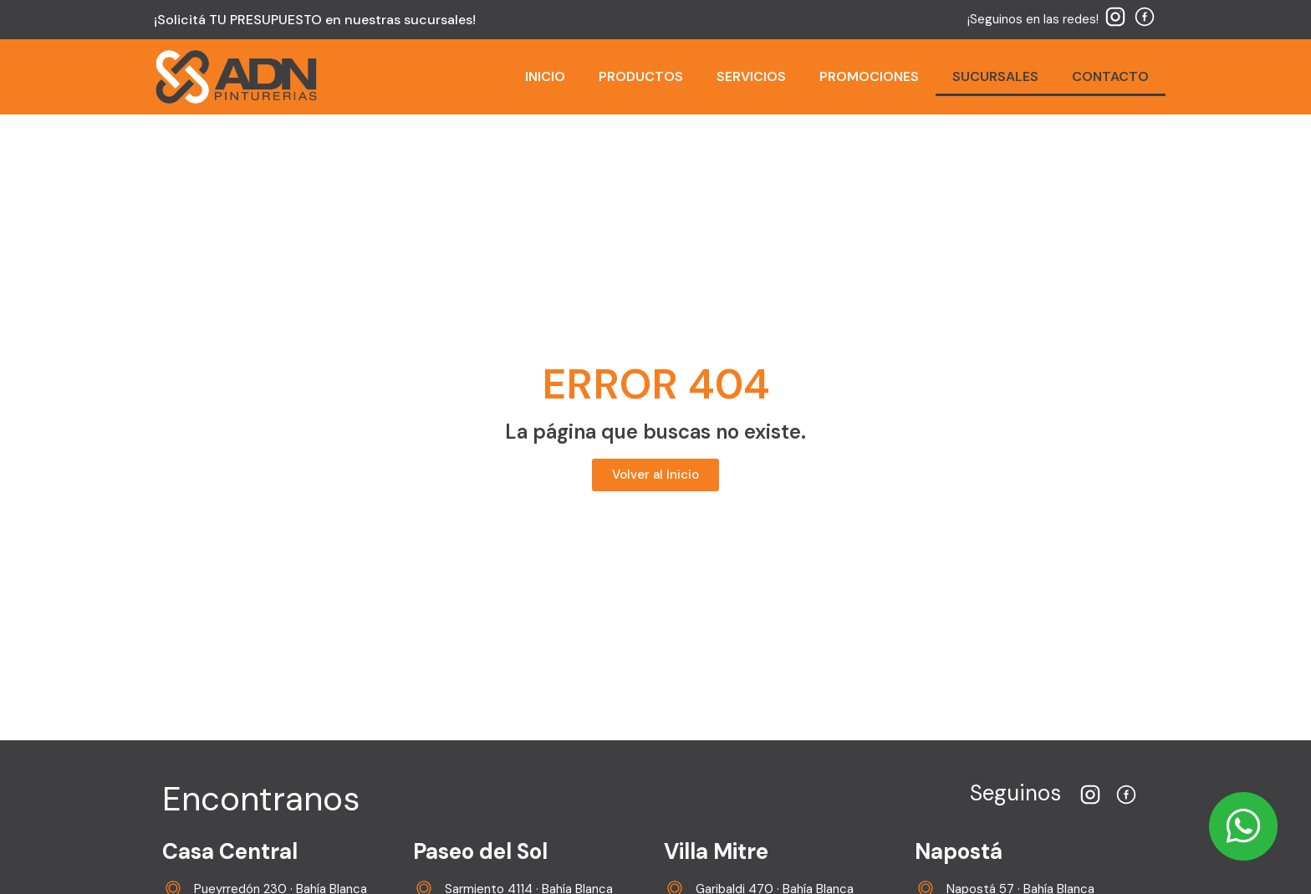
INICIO (545, 76)
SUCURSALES (995, 76)
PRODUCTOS (641, 76)
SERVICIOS (751, 76)
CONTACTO (1110, 76)
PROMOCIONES (869, 76)
